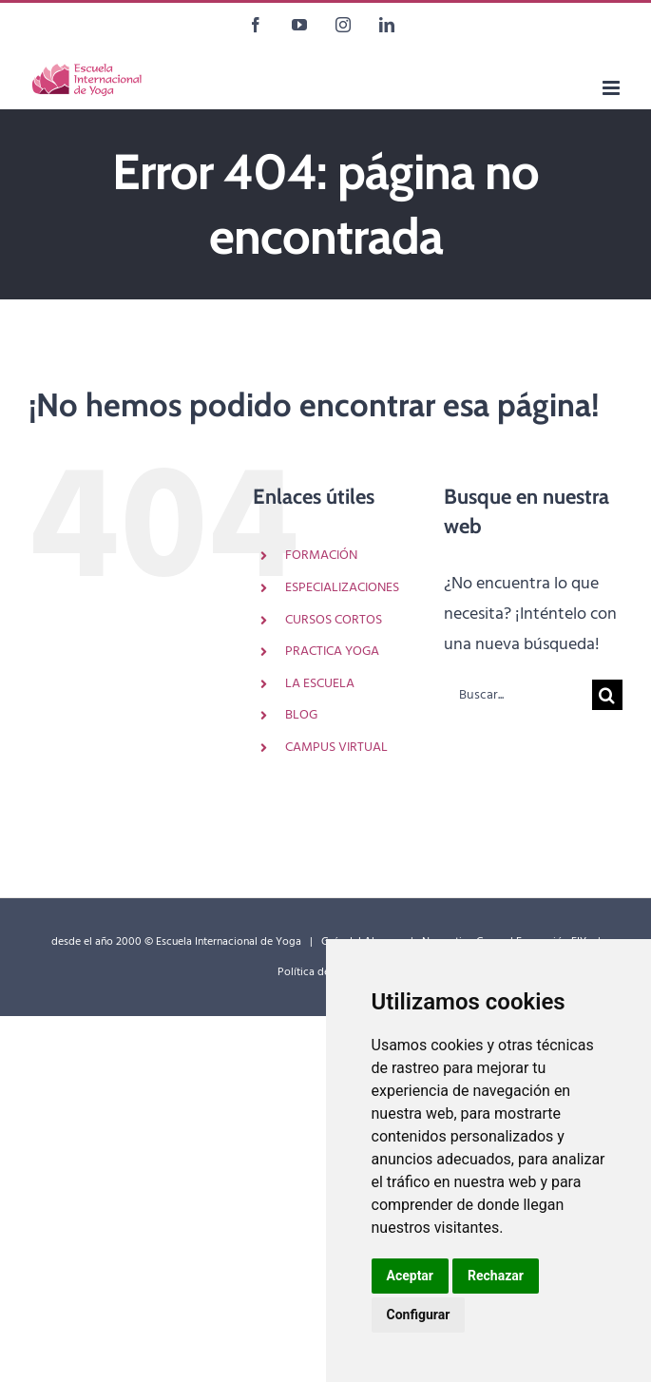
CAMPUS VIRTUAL (336, 747)
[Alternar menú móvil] (612, 88)
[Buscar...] (518, 695)
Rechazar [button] (496, 1275)
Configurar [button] (418, 1314)
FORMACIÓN (321, 555)
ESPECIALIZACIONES (342, 588)
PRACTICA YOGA (332, 651)
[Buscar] (607, 695)
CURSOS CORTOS (333, 620)
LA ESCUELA (319, 684)
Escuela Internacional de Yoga (228, 941)
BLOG (301, 715)
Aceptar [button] (410, 1275)
